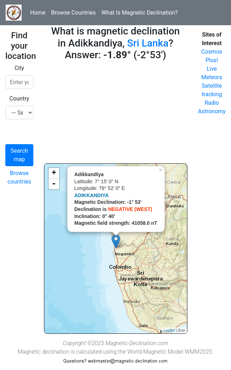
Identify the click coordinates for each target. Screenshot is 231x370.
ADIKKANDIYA (92, 195)
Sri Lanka (147, 43)
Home (37, 12)
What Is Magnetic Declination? (139, 12)
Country (19, 98)
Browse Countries (73, 12)
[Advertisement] (115, 113)
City (19, 68)
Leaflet (169, 330)
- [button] (53, 184)
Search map (19, 155)
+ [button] (53, 173)
